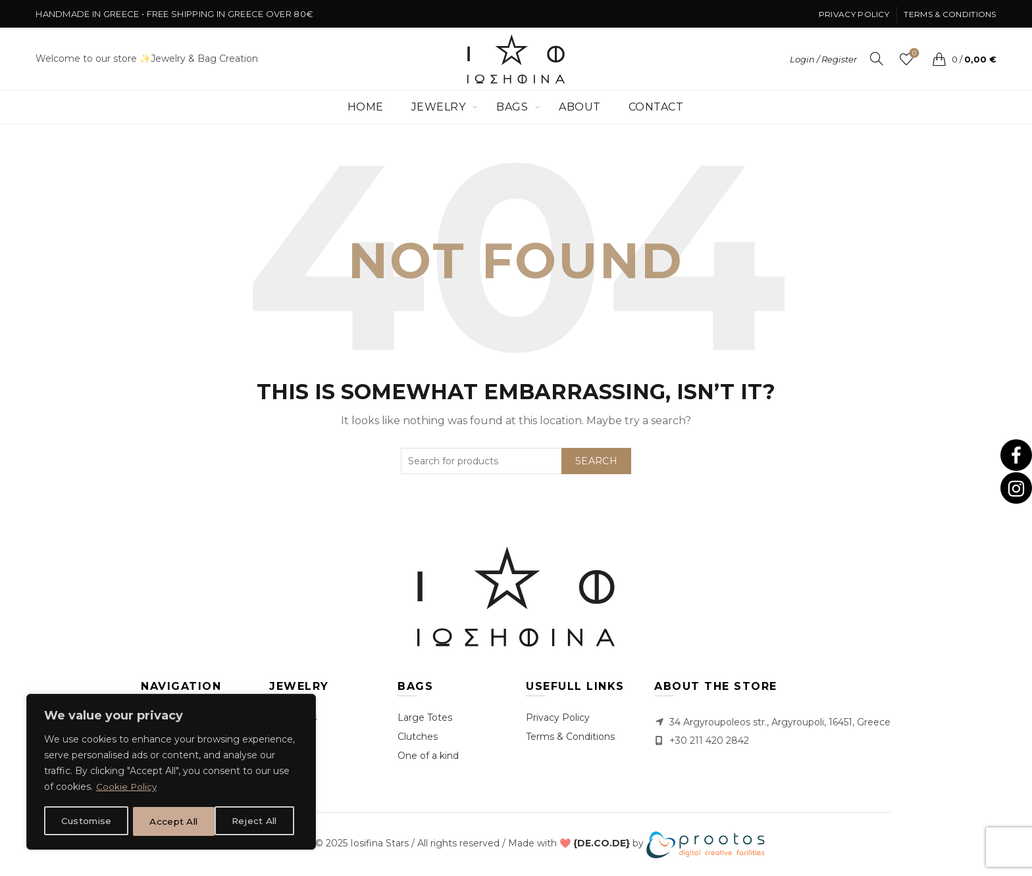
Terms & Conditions (950, 14)
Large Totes (425, 717)
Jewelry (438, 107)
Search (596, 461)
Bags (512, 107)
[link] (601, 844)
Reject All (172, 821)
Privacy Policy (854, 14)
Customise (86, 821)
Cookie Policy (127, 788)
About (580, 107)
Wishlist (912, 53)
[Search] (876, 58)
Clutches (418, 736)
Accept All (257, 821)
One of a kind (428, 756)
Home (366, 107)
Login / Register (823, 59)
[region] (171, 773)
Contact (656, 107)
